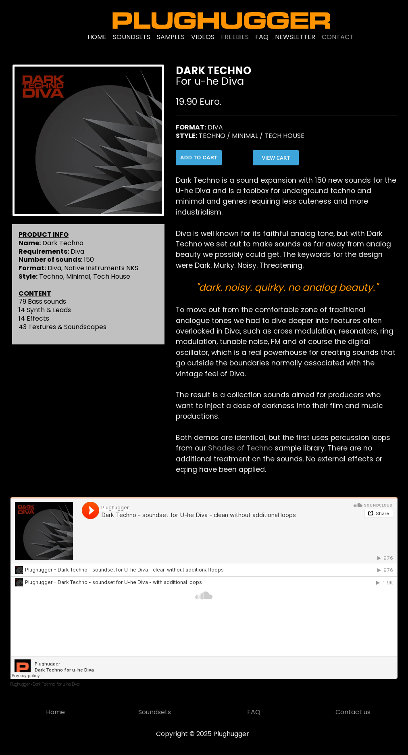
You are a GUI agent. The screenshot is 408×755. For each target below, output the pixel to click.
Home (55, 712)
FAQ (262, 37)
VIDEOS (202, 37)
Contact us (353, 712)
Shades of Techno (240, 448)
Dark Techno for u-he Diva (56, 684)
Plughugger (20, 684)
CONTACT (338, 37)
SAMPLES (171, 37)
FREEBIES (235, 37)
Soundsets (154, 712)
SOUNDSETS (131, 37)
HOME (96, 37)
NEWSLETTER (295, 37)
